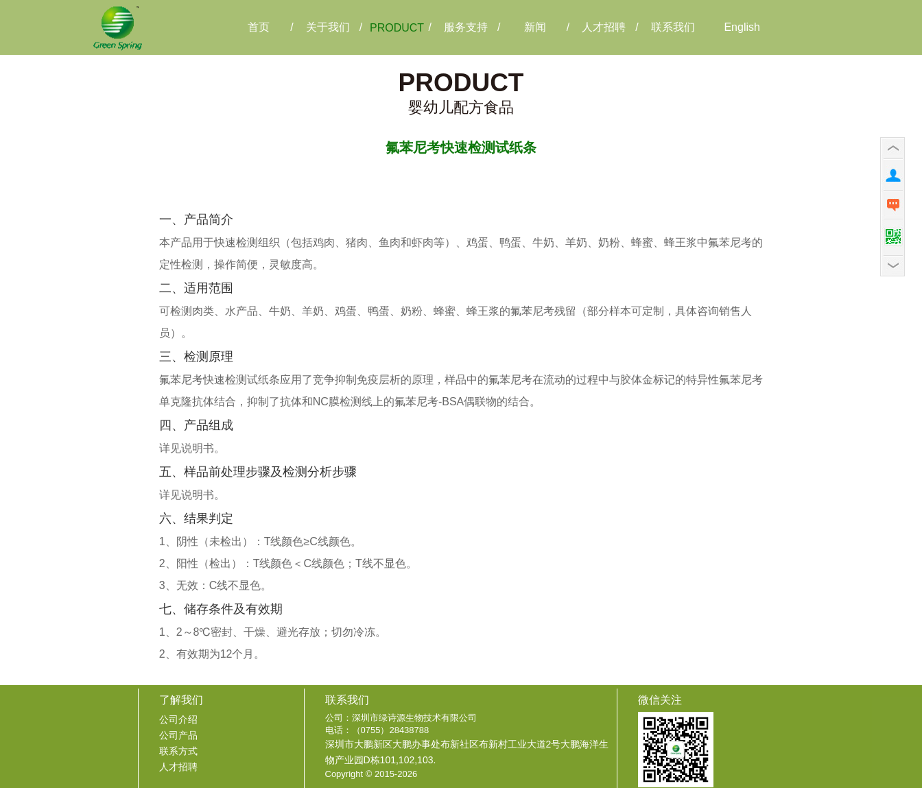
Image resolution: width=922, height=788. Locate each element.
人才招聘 (178, 766)
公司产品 (178, 735)
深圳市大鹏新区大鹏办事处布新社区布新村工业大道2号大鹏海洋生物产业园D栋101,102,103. (467, 752)
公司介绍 (178, 719)
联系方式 (178, 750)
